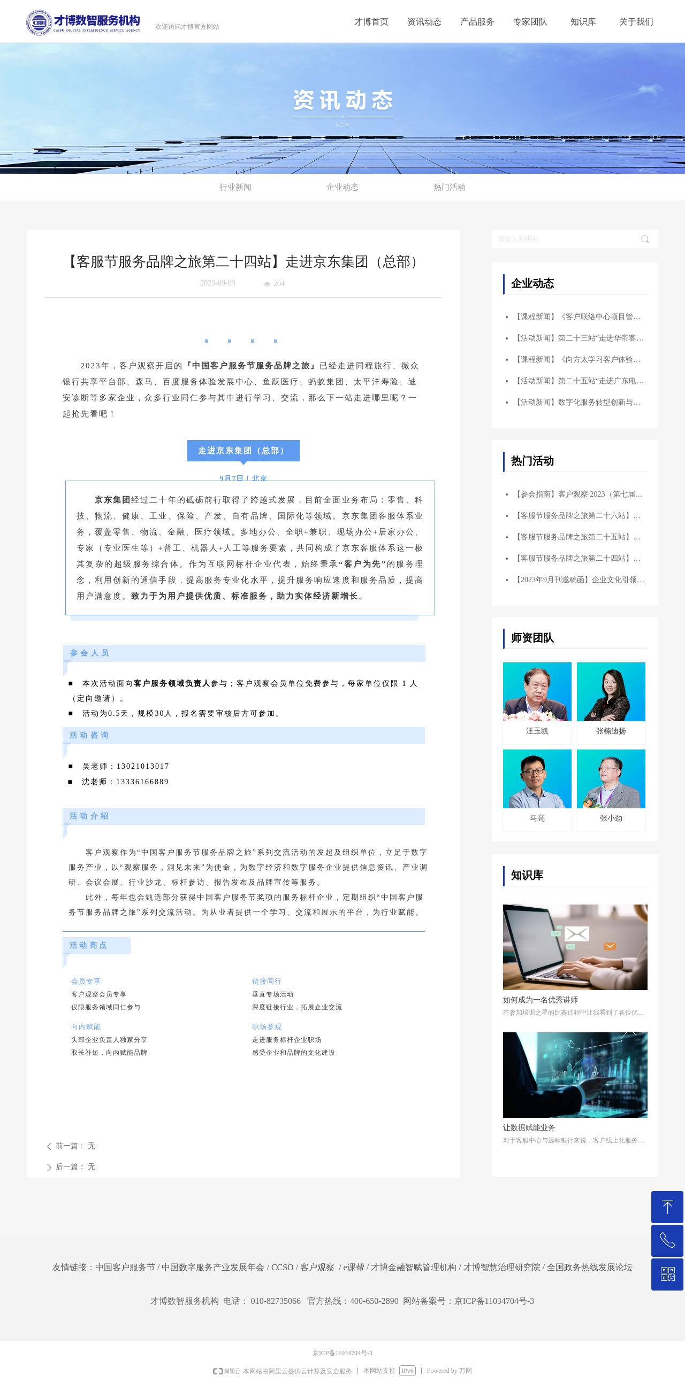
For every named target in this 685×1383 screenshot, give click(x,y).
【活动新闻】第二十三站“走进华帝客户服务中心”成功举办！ (580, 338)
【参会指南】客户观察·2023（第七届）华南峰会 (580, 494)
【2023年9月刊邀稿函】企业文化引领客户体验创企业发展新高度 (580, 580)
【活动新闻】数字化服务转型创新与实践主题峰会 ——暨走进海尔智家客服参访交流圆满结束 (580, 402)
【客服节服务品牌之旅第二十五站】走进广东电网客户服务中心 (580, 537)
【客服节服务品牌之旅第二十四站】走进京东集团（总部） (580, 558)
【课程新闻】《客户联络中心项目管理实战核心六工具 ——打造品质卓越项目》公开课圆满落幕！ (580, 317)
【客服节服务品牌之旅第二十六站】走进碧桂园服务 (580, 516)
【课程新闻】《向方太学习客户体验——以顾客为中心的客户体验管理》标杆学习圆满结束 (580, 360)
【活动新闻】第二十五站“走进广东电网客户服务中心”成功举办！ (580, 381)
